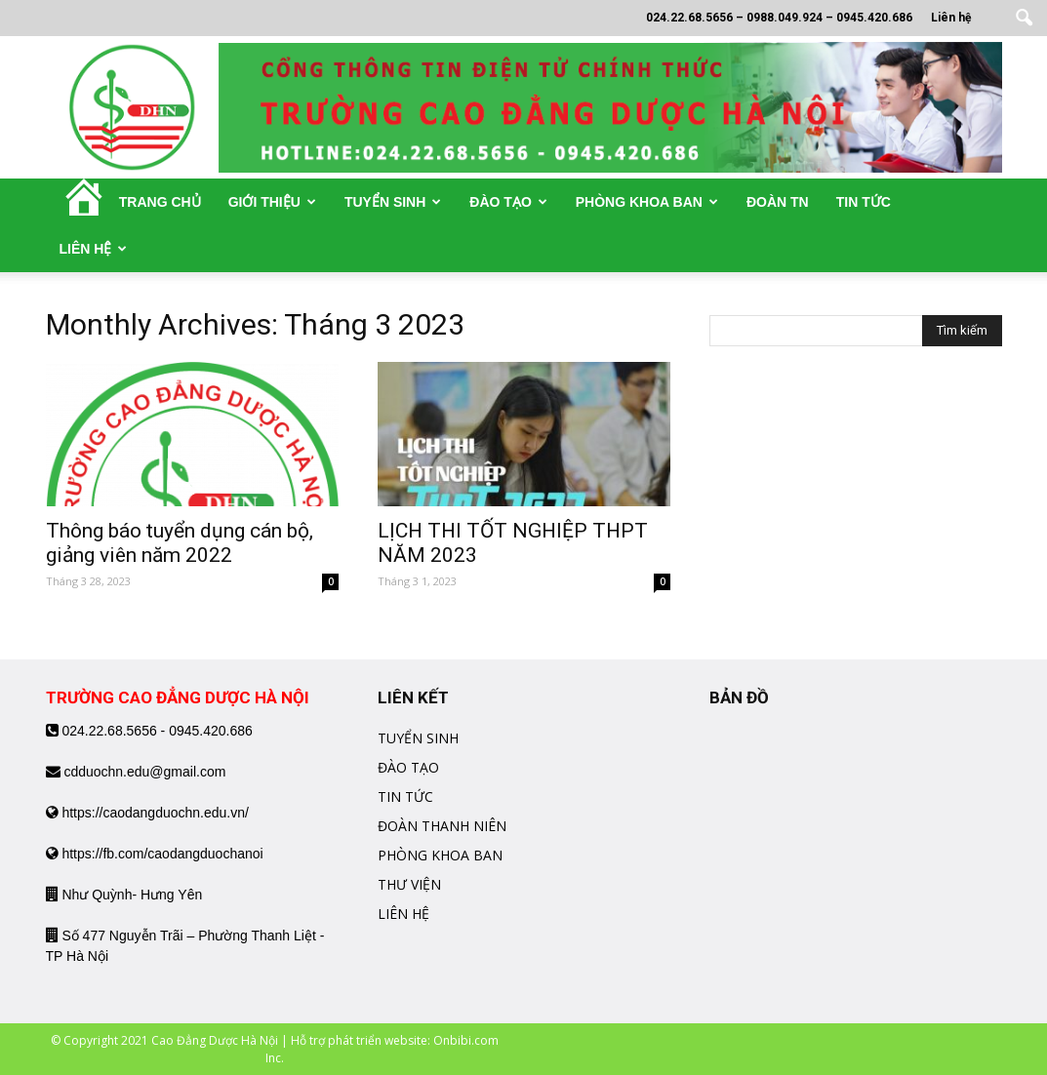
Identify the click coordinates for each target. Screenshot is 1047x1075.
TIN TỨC (405, 796)
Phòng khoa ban (647, 202)
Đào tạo (507, 202)
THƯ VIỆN (409, 884)
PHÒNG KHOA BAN (440, 855)
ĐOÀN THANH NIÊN (442, 825)
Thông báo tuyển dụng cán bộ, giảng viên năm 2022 (179, 543)
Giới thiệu (272, 202)
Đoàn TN (777, 202)
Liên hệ (951, 17)
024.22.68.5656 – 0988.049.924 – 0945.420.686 (779, 17)
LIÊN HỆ (403, 913)
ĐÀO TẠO (408, 767)
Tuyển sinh (392, 202)
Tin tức (863, 202)
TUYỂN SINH (418, 738)
